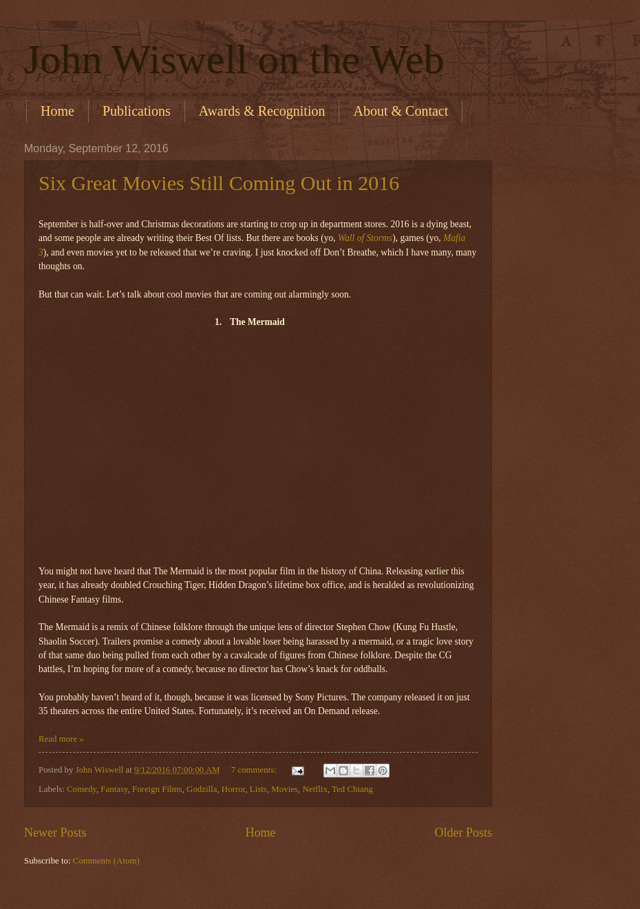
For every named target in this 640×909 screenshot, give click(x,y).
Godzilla (201, 789)
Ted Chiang (352, 789)
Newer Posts (55, 832)
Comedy (81, 789)
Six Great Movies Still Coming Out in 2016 (219, 182)
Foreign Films (157, 789)
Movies (284, 789)
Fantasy (113, 789)
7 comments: (255, 770)
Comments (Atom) (106, 861)
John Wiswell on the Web (234, 59)
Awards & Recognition (262, 110)
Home (57, 110)
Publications (137, 110)
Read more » (61, 739)
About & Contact (400, 110)
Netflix (314, 789)
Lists (258, 789)
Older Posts (463, 832)
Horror (234, 789)
